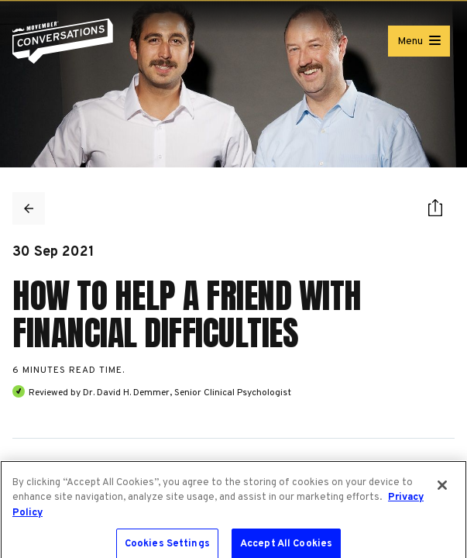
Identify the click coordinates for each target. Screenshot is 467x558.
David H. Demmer (133, 393)
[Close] (442, 490)
